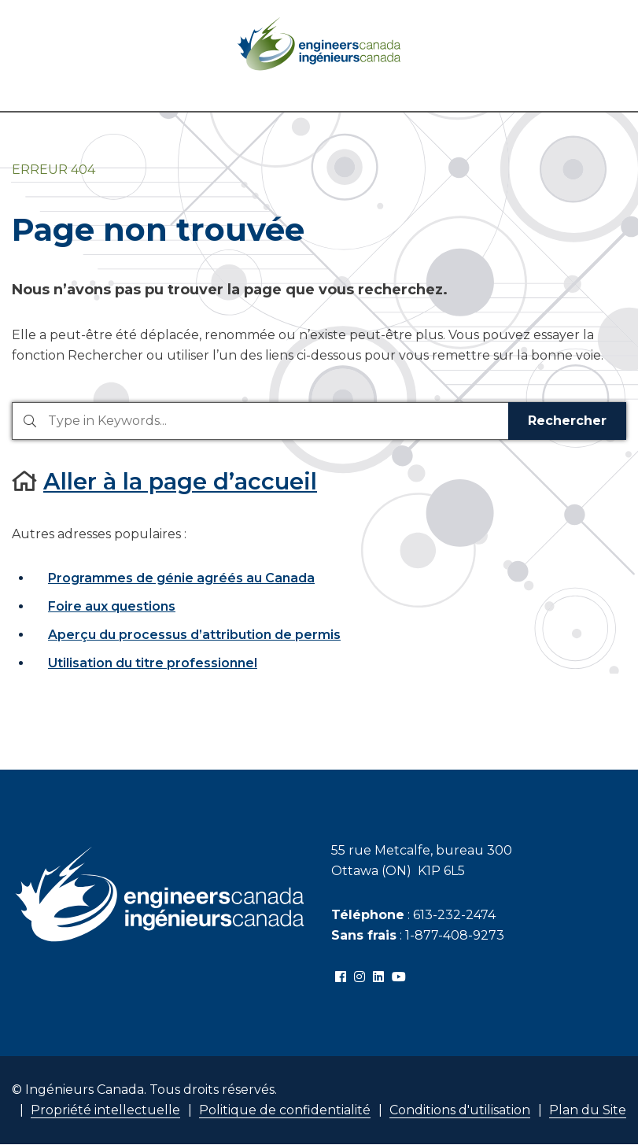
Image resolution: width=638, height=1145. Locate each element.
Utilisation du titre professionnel (152, 663)
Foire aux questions (111, 606)
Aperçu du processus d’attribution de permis (194, 634)
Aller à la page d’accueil (180, 481)
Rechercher (567, 420)
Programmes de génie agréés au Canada (181, 578)
